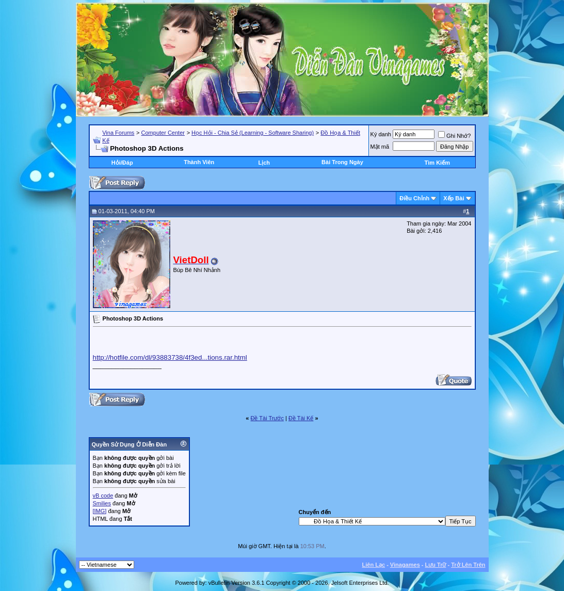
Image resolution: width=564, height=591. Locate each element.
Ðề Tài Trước (267, 418)
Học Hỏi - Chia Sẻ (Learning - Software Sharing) (252, 133)
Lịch (264, 162)
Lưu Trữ (435, 565)
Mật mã (380, 146)
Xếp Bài (453, 198)
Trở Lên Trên (468, 565)
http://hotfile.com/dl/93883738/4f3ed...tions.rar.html (170, 357)
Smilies (102, 503)
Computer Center (163, 133)
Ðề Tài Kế (300, 418)
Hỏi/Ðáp (122, 162)
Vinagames (405, 565)
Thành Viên (199, 162)
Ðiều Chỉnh (414, 198)
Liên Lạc (373, 565)
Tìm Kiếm (437, 162)
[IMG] (100, 511)
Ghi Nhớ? (454, 136)
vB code (103, 495)
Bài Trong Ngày (342, 162)
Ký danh (380, 134)
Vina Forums (118, 133)
